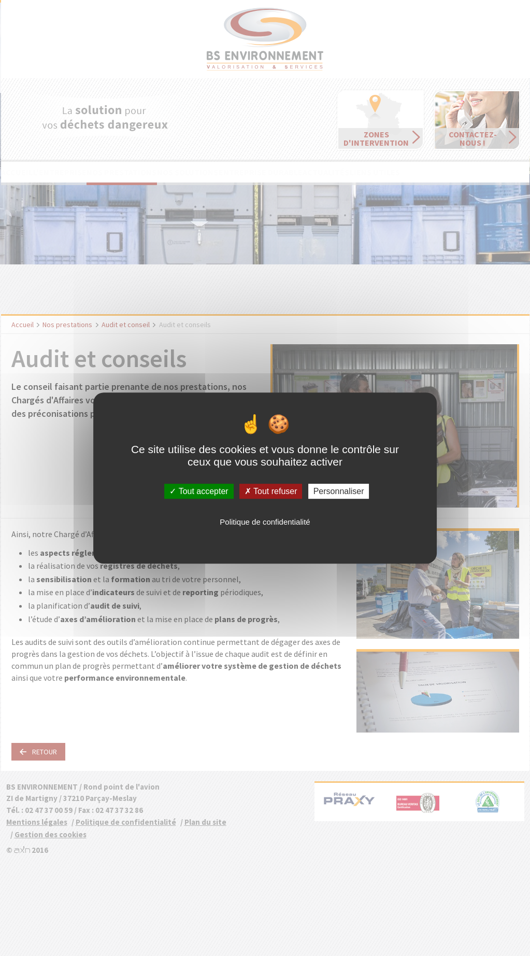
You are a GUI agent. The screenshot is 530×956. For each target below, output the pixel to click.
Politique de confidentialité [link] (265, 521)
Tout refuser (271, 491)
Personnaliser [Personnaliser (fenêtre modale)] (338, 491)
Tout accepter (198, 491)
